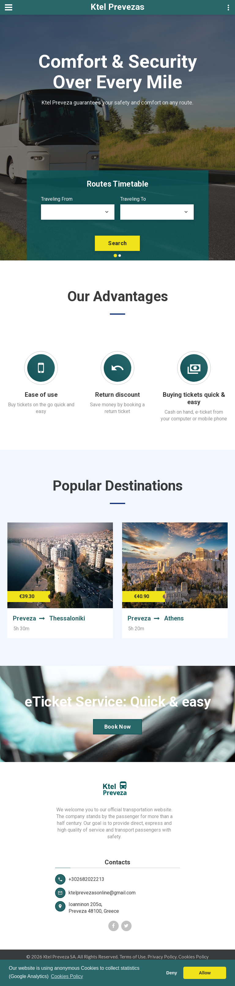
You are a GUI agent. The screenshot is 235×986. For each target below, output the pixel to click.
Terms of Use (132, 956)
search (117, 243)
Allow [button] (205, 972)
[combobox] (77, 212)
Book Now (117, 726)
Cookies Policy (193, 956)
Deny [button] (171, 972)
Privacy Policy (162, 956)
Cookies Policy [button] (67, 976)
